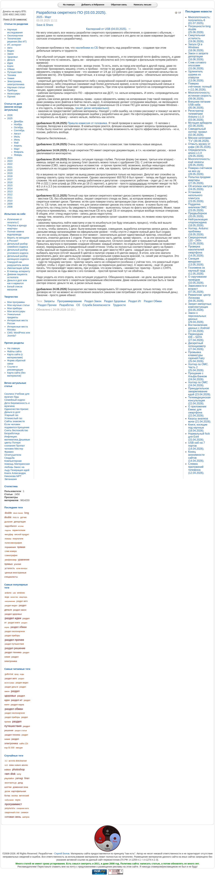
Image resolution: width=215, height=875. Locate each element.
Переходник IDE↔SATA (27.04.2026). (196, 337)
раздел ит (17, 700)
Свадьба (9, 457)
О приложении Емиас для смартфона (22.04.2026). (197, 411)
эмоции (19, 748)
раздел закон (19, 610)
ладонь (8, 530)
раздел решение (15, 648)
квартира (23, 597)
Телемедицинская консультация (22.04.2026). (199, 400)
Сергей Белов (61, 853)
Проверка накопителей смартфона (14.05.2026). (196, 251)
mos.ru (16, 517)
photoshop (18, 769)
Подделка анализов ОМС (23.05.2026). (197, 207)
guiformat (9, 674)
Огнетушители (12, 454)
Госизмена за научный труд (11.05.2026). (196, 270)
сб (78, 305)
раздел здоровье (13, 614)
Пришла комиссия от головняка (87, 123)
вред (16, 674)
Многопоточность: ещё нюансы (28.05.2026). (199, 162)
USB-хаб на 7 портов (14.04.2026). (196, 445)
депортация (20, 521)
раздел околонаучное (15, 631)
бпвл (26, 778)
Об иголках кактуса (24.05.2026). (200, 188)
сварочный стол (12, 812)
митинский (24, 796)
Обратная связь (119, 5)
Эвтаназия (10, 479)
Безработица (11, 433)
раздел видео (11, 605)
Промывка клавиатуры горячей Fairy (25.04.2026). (196, 357)
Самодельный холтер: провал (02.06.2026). (197, 131)
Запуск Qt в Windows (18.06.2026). (196, 47)
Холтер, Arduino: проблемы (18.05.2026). (198, 231)
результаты (10, 808)
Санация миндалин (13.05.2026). (196, 261)
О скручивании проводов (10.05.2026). (197, 279)
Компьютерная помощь (13, 462)
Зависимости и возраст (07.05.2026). (197, 288)
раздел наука (17, 704)
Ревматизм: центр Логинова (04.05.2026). (199, 297)
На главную (69, 5)
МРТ (19, 476)
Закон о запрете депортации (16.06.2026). (198, 56)
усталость (10, 568)
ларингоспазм (18, 530)
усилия (17, 564)
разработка (66, 305)
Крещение (23, 427)
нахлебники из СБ (86, 47)
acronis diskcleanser (18, 761)
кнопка (14, 796)
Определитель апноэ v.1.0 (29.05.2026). (197, 153)
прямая (21, 547)
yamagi (19, 778)
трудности (119, 305)
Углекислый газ (13, 418)
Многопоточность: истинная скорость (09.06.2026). (199, 95)
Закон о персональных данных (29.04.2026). (197, 317)
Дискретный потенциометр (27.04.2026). (197, 346)
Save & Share (44, 24)
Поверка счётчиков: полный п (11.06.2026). (199, 86)
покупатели (18, 539)
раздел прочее (14, 639)
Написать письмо (142, 5)
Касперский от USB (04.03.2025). (108, 28)
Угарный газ (11, 415)
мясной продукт (21, 534)
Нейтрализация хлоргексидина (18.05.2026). (198, 222)
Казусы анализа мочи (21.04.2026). (199, 420)
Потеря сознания (12, 444)
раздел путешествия (14, 644)
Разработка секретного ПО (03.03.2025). (71, 12)
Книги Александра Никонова (15, 474)
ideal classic (18, 513)
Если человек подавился (12, 426)
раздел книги (14, 623)
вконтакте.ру (10, 783)
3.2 (6, 761)
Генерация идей (20, 470)
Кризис (24, 409)
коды (22, 674)
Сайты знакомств (14, 421)
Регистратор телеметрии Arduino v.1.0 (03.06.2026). (196, 115)
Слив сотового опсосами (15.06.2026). (197, 65)
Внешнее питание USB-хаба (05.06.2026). (199, 104)
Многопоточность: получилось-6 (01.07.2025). (199, 20)
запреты (49, 301)
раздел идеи (13, 618)
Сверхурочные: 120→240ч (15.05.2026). (197, 240)
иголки (21, 526)
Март (48, 17)
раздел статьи (21, 730)
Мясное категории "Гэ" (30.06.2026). (199, 139)
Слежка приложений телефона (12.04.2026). (196, 468)
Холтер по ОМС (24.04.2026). (198, 384)
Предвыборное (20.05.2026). (197, 215)
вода (7, 597)
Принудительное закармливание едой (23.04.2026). (199, 391)
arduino (8, 593)
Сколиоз (9, 393)
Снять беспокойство (16, 430)
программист (13, 804)
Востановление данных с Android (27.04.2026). (198, 328)
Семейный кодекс (14, 399)
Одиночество (12, 409)
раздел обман (19, 627)
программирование (69, 301)
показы (8, 539)
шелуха (25, 817)
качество (14, 597)
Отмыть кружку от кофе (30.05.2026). (199, 145)
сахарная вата (22, 808)
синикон (24, 812)
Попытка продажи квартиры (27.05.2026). (199, 180)
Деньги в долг (12, 412)
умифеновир (10, 560)
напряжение (10, 601)
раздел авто (22, 601)
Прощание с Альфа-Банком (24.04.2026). (197, 376)
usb (14, 593)
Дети (7, 403)
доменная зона (20, 787)
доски (7, 791)
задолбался (11, 526)
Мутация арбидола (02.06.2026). (200, 124)
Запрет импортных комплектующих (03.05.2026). (199, 306)
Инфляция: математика (11, 438)
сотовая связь (13, 816)
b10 (6, 765)
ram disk (10, 773)
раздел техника (13, 652)
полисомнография (13, 543)
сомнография (11, 555)
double (8, 513)
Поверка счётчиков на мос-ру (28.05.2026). (200, 171)
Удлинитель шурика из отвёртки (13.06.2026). (196, 76)
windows (21, 593)
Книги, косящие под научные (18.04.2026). (197, 427)
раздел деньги (11, 687)
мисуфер (9, 534)
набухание (9, 800)
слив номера (11, 551)
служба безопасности (96, 305)
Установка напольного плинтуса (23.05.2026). (196, 197)
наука (17, 800)
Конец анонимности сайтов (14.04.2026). (196, 456)
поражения (10, 547)
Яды (16, 396)
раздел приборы (12, 635)
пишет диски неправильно (91, 108)
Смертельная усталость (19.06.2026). (196, 38)
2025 (39, 17)
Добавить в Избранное (92, 5)
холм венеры (21, 568)
